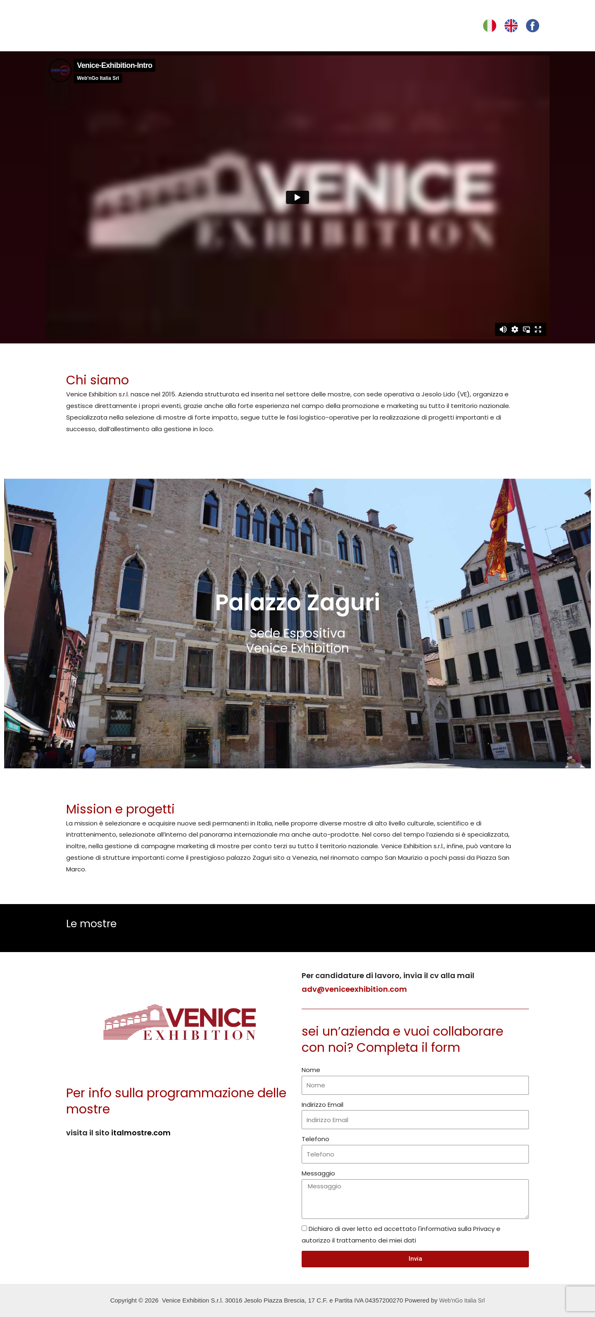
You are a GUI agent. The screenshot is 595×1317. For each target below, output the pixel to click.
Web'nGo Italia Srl (462, 1300)
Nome (311, 1069)
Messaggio (318, 1173)
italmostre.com (141, 1132)
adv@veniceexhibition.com (354, 989)
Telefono (315, 1139)
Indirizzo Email (322, 1104)
